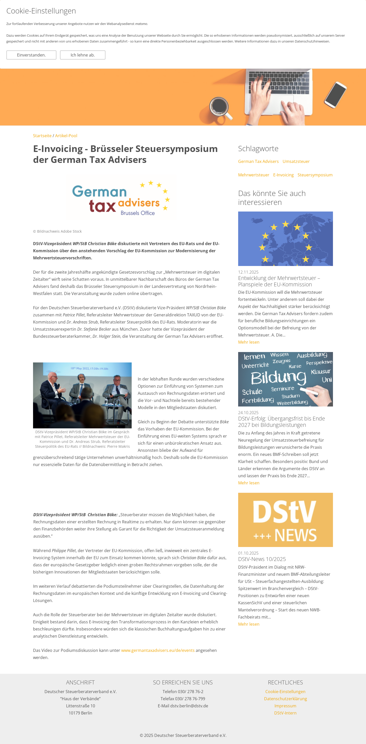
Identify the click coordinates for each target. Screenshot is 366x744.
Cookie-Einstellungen (285, 691)
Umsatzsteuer (296, 161)
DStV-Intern (285, 713)
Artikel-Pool (66, 135)
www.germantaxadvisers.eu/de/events (158, 650)
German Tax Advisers (258, 161)
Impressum (285, 706)
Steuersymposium (315, 175)
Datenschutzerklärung (285, 698)
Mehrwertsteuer (253, 175)
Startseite (42, 135)
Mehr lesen (249, 342)
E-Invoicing (283, 175)
